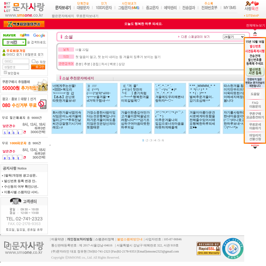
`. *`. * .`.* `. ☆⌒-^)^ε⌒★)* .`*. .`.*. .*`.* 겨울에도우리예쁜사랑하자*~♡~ (170, 95)
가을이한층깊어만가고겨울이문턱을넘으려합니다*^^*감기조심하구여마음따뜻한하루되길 (136, 122)
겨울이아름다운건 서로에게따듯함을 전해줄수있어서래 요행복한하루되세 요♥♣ (204, 122)
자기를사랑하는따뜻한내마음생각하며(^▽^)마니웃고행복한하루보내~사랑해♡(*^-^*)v (238, 122)
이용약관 (57, 239)
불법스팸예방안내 (130, 239)
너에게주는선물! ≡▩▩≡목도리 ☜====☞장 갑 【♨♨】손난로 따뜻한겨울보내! (67, 95)
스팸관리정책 (104, 239)
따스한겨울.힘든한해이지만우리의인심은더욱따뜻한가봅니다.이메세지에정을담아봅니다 (238, 95)
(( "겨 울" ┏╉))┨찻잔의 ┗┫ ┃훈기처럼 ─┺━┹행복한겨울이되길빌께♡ (136, 95)
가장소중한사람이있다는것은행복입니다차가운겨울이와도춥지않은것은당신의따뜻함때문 (101, 122)
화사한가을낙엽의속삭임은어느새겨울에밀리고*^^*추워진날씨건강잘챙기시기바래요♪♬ (67, 122)
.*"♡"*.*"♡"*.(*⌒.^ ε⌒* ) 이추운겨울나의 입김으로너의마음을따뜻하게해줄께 (170, 122)
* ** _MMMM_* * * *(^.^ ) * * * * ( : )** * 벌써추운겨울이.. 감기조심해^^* (204, 95)
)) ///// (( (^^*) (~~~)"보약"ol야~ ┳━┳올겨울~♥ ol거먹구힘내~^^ (101, 95)
